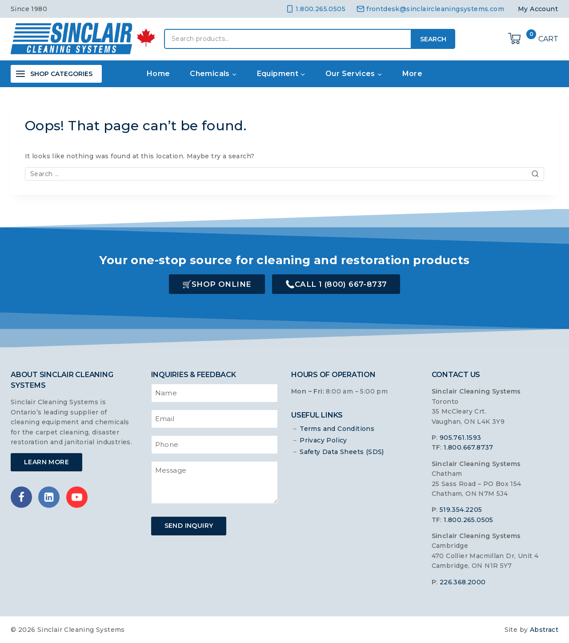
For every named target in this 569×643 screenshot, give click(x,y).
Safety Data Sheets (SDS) (342, 452)
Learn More (46, 462)
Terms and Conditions (337, 429)
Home (158, 73)
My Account (538, 9)
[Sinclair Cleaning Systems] (83, 39)
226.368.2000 (463, 582)
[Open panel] (56, 74)
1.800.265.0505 (468, 520)
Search (433, 39)
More (412, 73)
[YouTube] (77, 497)
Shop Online (221, 284)
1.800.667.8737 (468, 447)
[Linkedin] (49, 497)
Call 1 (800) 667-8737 (341, 284)
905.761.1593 (460, 438)
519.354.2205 (461, 510)
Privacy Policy (323, 440)
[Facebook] (21, 497)
